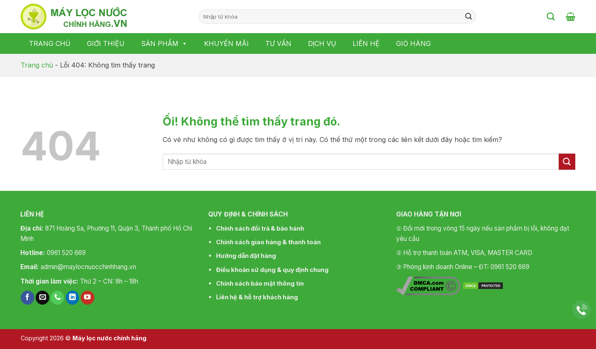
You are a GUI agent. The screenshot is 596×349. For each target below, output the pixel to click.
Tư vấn (278, 43)
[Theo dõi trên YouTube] (87, 298)
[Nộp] (468, 17)
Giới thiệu (106, 43)
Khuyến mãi (226, 43)
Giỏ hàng (413, 43)
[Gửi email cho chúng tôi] (42, 298)
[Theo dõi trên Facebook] (27, 298)
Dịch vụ (322, 43)
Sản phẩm (164, 43)
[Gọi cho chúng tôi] (57, 298)
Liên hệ (366, 43)
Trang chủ (49, 43)
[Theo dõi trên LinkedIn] (72, 298)
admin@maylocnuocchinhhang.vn (88, 267)
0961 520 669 (66, 253)
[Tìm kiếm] (551, 16)
